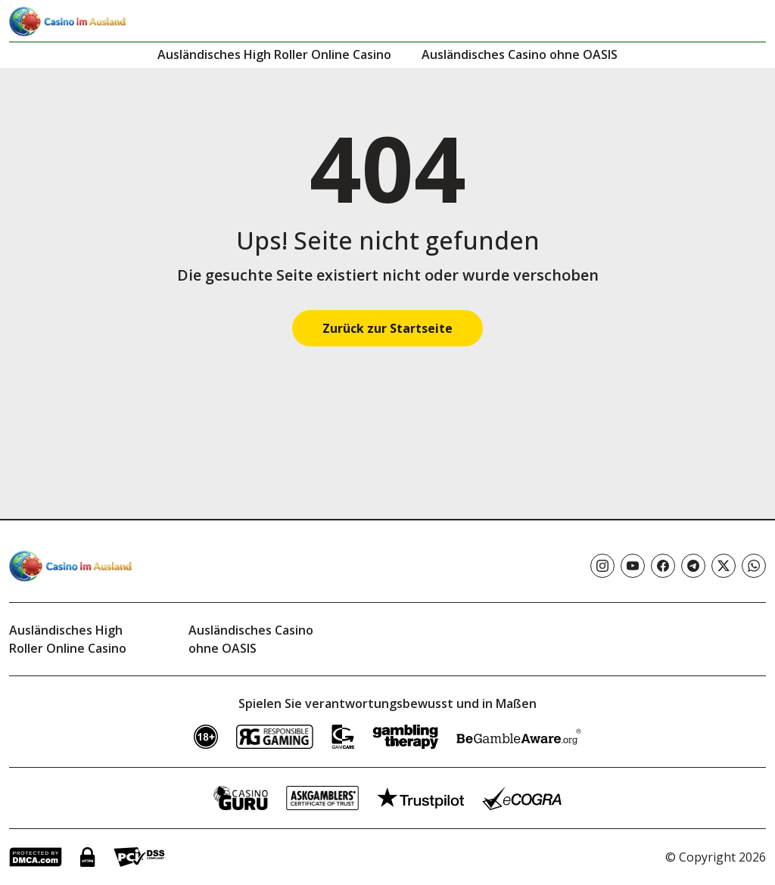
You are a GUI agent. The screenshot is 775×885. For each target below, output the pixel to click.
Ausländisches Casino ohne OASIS (520, 54)
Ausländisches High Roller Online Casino (274, 54)
